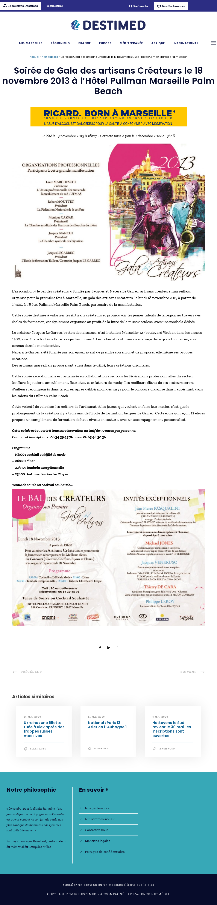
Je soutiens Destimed (20, 6)
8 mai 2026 (160, 716)
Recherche (138, 6)
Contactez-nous (96, 830)
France (84, 43)
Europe (105, 43)
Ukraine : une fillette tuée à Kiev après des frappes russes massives (44, 729)
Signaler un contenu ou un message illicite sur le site (108, 885)
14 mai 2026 (32, 716)
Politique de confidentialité (105, 852)
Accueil (34, 57)
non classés (50, 57)
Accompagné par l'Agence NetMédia (135, 894)
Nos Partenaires (171, 6)
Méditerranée (131, 43)
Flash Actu (38, 748)
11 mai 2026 (96, 716)
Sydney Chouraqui (19, 841)
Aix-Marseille (30, 43)
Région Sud (60, 43)
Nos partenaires (97, 808)
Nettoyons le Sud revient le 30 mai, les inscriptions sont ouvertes (171, 729)
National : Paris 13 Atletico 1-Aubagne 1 (107, 725)
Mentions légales (97, 841)
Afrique (158, 43)
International (186, 43)
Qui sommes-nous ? (99, 819)
